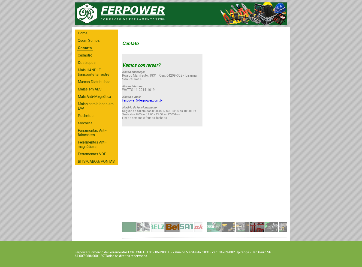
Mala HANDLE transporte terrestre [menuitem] (93, 72)
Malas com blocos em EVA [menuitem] (96, 106)
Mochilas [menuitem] (85, 123)
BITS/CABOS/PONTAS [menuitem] (96, 161)
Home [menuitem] (82, 33)
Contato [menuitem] (85, 48)
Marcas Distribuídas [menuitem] (94, 82)
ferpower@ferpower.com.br (142, 100)
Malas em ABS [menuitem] (90, 89)
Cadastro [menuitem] (85, 55)
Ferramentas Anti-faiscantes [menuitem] (92, 132)
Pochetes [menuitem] (86, 116)
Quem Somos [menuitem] (89, 40)
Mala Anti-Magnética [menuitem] (94, 96)
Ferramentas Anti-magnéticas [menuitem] (92, 144)
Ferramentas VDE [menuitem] (92, 154)
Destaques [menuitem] (87, 62)
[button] (129, 227)
